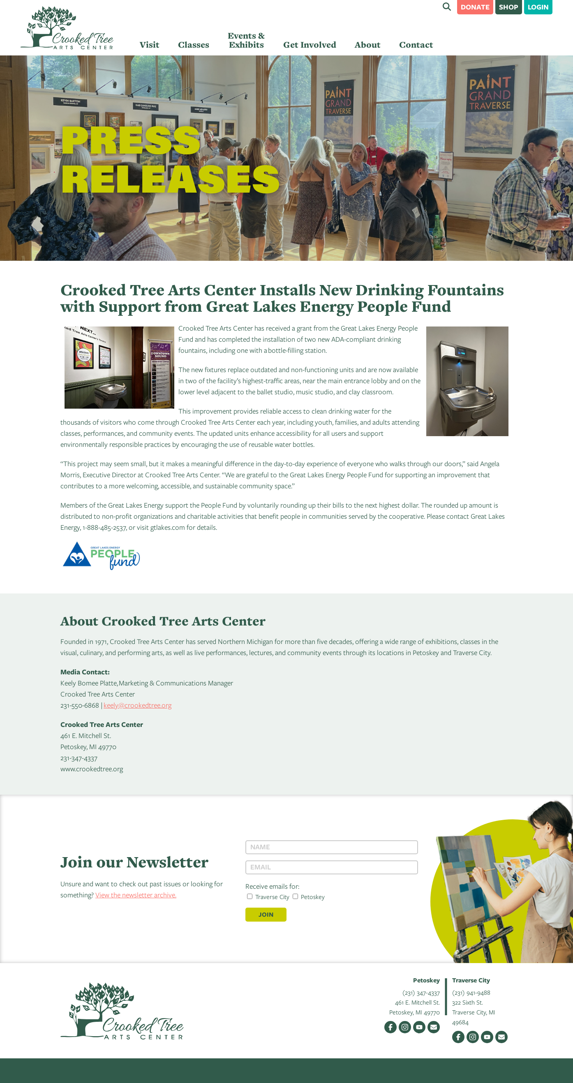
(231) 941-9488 (471, 992)
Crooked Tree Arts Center (67, 27)
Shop (508, 6)
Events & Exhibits (246, 40)
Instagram (405, 1027)
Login (538, 6)
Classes (193, 45)
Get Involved (309, 45)
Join (266, 914)
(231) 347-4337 (421, 992)
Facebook (390, 1027)
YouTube (419, 1027)
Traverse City (268, 896)
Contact (416, 45)
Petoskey (309, 896)
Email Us (433, 1027)
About (368, 45)
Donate (475, 6)
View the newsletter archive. (135, 894)
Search (447, 6)
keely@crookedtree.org (137, 705)
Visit (149, 45)
